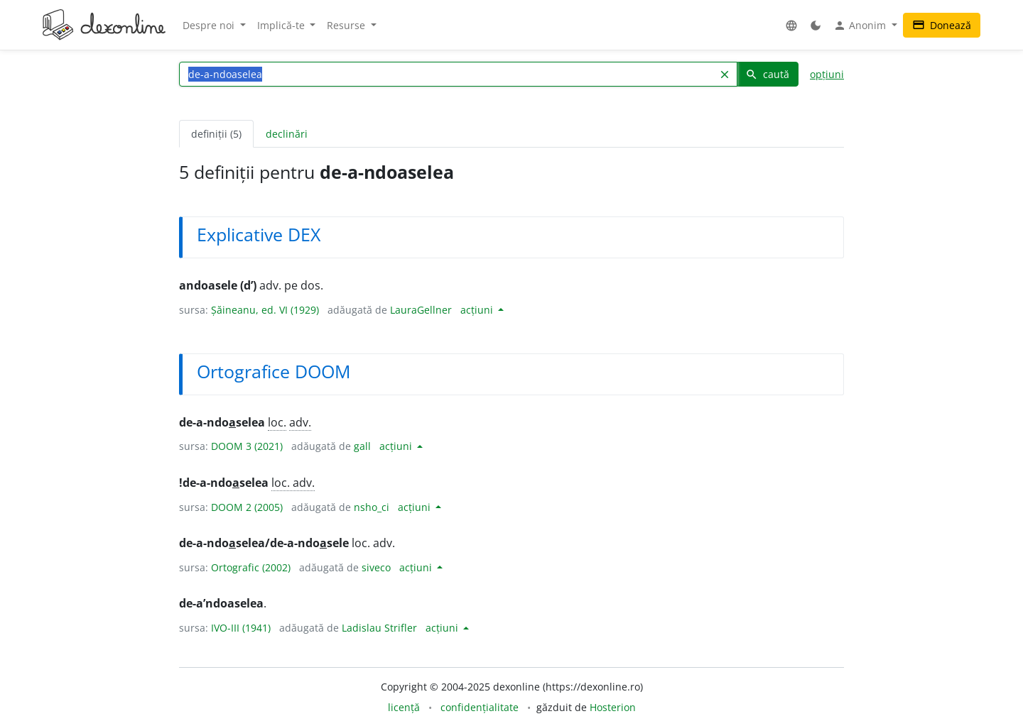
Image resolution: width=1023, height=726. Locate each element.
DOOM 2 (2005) (247, 507)
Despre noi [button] (210, 25)
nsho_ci (371, 507)
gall (362, 446)
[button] (791, 25)
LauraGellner (421, 310)
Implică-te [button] (282, 25)
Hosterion (613, 707)
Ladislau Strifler (379, 627)
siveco (376, 567)
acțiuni (478, 310)
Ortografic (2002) (251, 567)
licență (404, 707)
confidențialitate (479, 707)
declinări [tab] (287, 134)
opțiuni (827, 74)
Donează (941, 25)
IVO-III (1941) (241, 627)
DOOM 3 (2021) (247, 446)
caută (767, 74)
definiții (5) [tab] (216, 134)
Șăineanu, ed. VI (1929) (265, 310)
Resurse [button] (347, 25)
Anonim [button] (861, 25)
